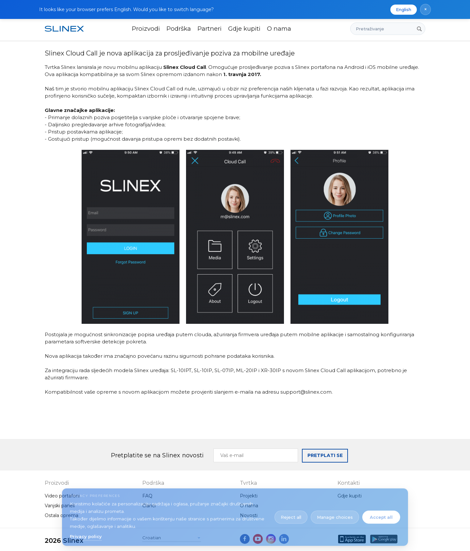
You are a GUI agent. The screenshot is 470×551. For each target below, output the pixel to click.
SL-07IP (224, 370)
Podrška (178, 28)
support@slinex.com (306, 392)
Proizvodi (146, 28)
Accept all (381, 514)
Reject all (291, 514)
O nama (279, 28)
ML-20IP (246, 370)
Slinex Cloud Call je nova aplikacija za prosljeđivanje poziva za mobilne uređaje (170, 53)
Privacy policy (86, 533)
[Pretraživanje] (419, 29)
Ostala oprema (61, 515)
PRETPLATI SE (325, 455)
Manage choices (335, 514)
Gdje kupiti (244, 28)
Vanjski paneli (60, 506)
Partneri (209, 28)
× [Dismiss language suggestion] (425, 9)
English (403, 9)
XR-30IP (271, 370)
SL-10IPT (181, 370)
